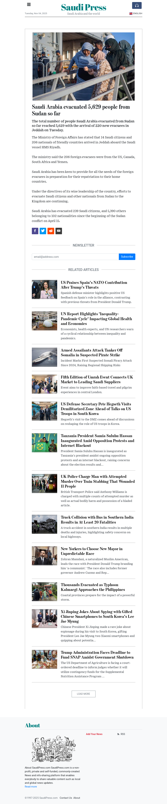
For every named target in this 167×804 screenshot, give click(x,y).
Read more (31, 786)
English (135, 13)
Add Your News (94, 734)
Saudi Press (83, 7)
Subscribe (127, 256)
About (76, 797)
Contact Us (66, 797)
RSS (121, 734)
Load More (83, 694)
